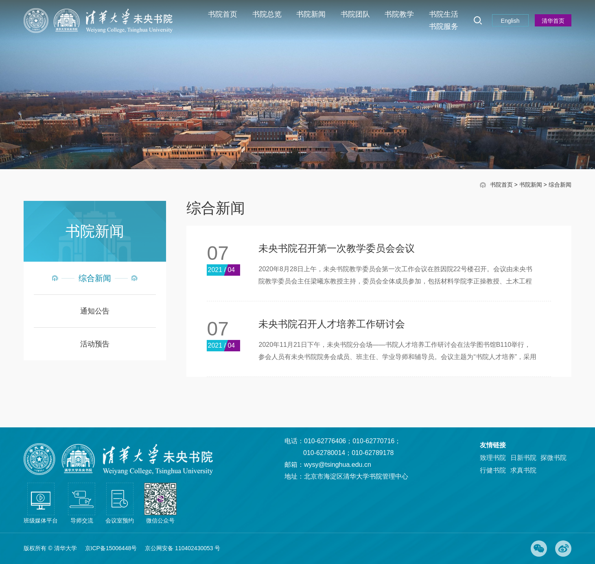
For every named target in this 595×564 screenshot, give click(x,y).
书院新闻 (311, 14)
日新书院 (523, 457)
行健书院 (493, 470)
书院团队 (355, 14)
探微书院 (553, 457)
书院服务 (443, 26)
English (510, 20)
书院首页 (222, 14)
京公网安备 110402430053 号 (182, 548)
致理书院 (493, 457)
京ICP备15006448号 (111, 548)
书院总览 (267, 14)
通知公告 (94, 312)
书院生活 (443, 14)
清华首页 (553, 20)
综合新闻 (560, 185)
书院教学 (399, 14)
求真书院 (523, 470)
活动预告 (94, 345)
